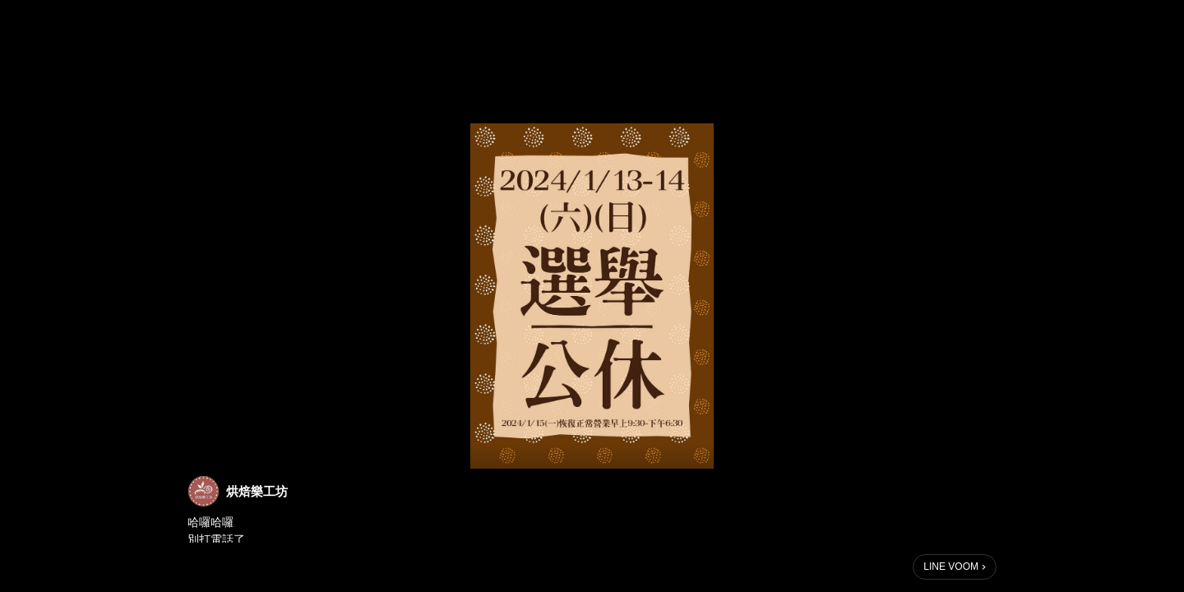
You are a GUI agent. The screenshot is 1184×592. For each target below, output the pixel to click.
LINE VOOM (950, 566)
